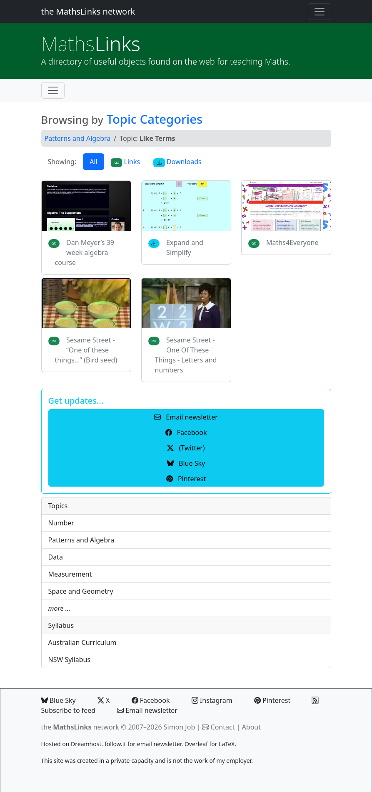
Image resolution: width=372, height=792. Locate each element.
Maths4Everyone (292, 242)
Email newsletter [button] (186, 417)
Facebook (151, 700)
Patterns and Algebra (78, 138)
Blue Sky (58, 700)
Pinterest (272, 700)
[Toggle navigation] (319, 11)
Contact (223, 727)
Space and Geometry (80, 591)
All (93, 161)
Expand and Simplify (184, 247)
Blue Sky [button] (186, 463)
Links (91, 43)
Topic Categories (155, 119)
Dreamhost (86, 744)
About (251, 727)
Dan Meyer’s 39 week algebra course (84, 252)
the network (80, 727)
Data (55, 557)
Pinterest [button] (186, 478)
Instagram (212, 700)
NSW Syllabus (69, 659)
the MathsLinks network (88, 11)
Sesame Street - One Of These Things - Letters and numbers (186, 355)
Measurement (70, 574)
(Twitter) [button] (186, 447)
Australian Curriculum (82, 642)
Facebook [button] (186, 432)
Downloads (177, 162)
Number (61, 522)
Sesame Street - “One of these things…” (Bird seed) (86, 350)
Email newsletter (147, 710)
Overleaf (196, 744)
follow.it (115, 744)
